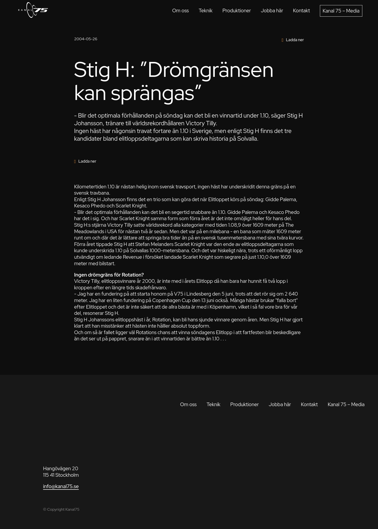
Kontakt (301, 10)
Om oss (180, 10)
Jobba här (272, 10)
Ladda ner (295, 39)
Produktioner (237, 10)
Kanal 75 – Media (341, 10)
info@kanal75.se (61, 486)
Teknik (205, 10)
